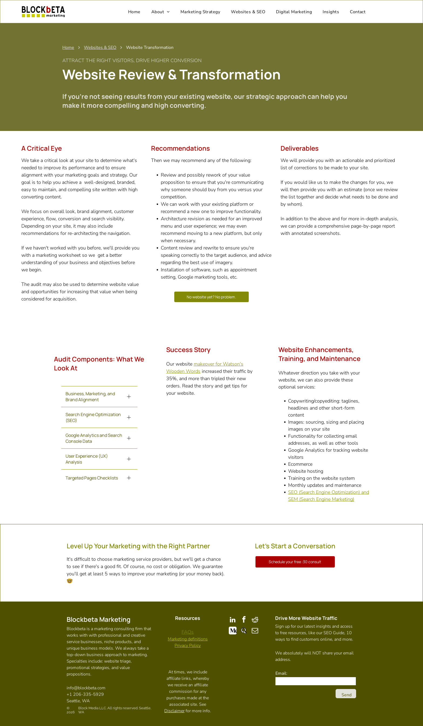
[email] (255, 630)
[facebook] (244, 619)
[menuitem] (134, 11)
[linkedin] (233, 619)
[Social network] (233, 630)
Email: (281, 673)
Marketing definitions (188, 638)
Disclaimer (174, 710)
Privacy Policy (188, 645)
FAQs (188, 631)
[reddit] (255, 619)
